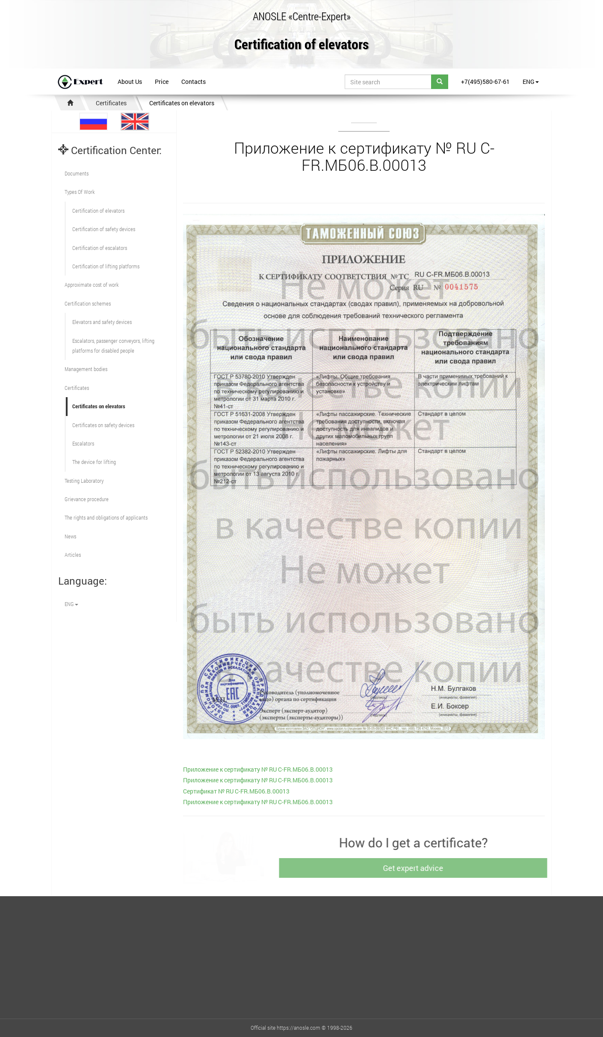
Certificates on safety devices (103, 425)
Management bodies (86, 369)
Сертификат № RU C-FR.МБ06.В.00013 (236, 791)
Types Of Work (80, 192)
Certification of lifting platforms (105, 266)
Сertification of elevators (98, 210)
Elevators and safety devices (102, 322)
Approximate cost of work (91, 284)
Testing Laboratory (84, 480)
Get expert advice (416, 868)
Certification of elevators (301, 44)
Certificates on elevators (181, 103)
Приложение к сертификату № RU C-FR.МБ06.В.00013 (258, 769)
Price (161, 81)
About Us (130, 81)
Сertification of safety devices (103, 229)
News (70, 536)
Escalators (83, 443)
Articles (73, 555)
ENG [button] (531, 81)
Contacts (193, 81)
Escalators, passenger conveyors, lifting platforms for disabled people (113, 345)
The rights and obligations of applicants (106, 517)
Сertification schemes (88, 303)
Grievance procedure (87, 499)
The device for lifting (94, 462)
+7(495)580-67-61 (485, 81)
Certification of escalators (99, 248)
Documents (77, 173)
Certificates (111, 103)
